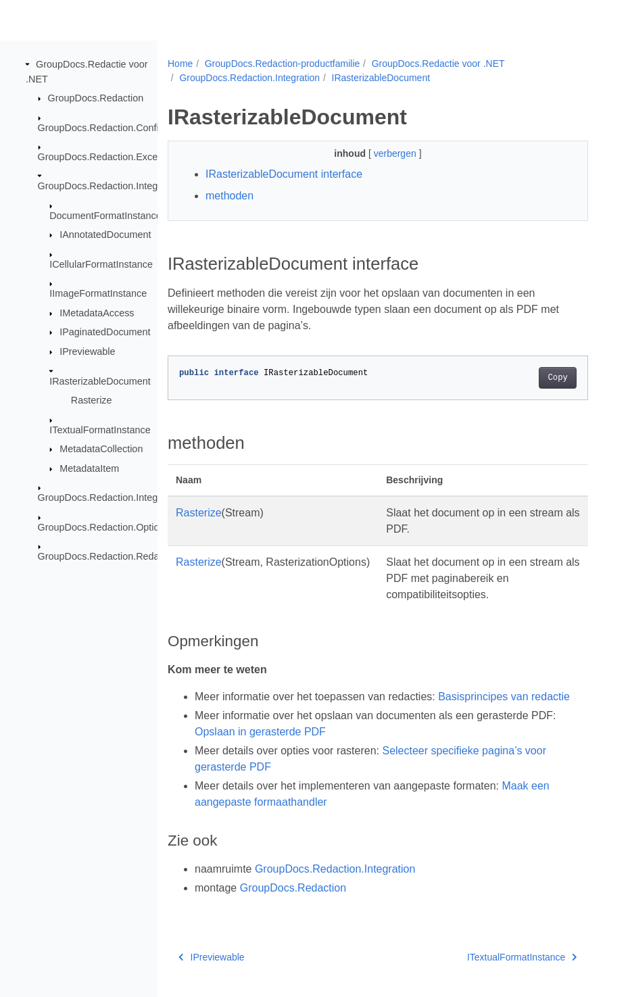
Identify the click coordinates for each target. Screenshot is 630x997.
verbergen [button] (396, 153)
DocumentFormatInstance (105, 215)
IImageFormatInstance (98, 293)
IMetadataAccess (96, 313)
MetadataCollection (101, 448)
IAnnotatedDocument (105, 234)
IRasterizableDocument (100, 380)
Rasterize (91, 400)
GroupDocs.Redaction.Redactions (111, 556)
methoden (229, 195)
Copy (557, 378)
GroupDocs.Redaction (96, 98)
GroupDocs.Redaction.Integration (110, 185)
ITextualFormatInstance (100, 429)
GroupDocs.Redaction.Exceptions (111, 156)
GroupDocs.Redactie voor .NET (438, 63)
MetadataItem (89, 468)
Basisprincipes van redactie (504, 696)
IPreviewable (87, 351)
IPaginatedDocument (104, 331)
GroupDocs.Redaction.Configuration (116, 127)
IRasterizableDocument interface (283, 174)
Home (180, 63)
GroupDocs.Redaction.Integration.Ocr (119, 497)
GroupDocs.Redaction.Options (104, 526)
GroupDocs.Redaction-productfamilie (282, 63)
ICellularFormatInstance (101, 264)
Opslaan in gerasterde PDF (260, 731)
